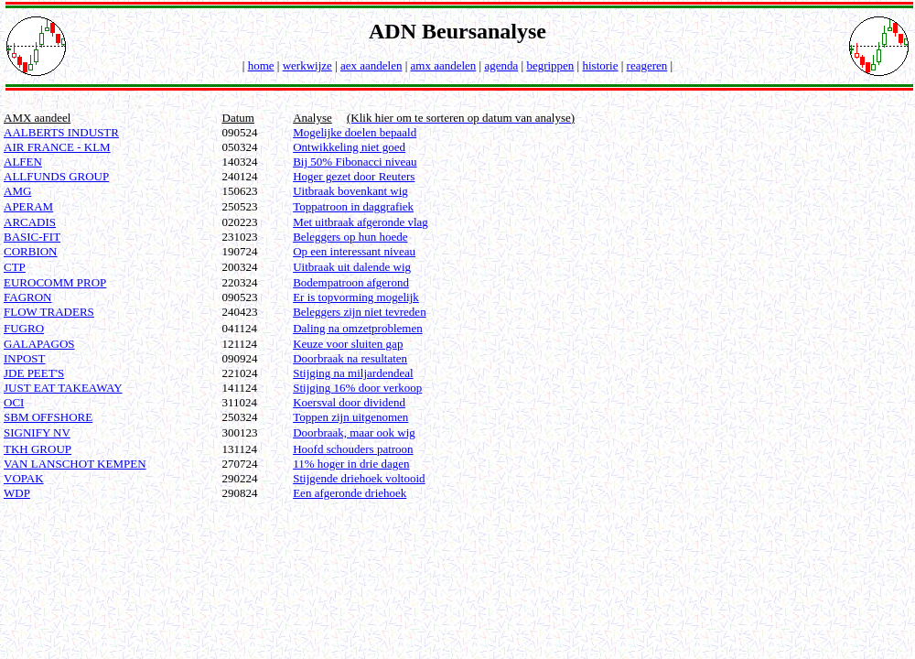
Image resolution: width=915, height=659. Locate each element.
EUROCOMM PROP (55, 282)
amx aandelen (444, 65)
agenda (501, 65)
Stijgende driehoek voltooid (359, 478)
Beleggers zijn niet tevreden (359, 312)
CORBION (31, 251)
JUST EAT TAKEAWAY (63, 387)
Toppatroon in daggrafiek (353, 206)
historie (600, 65)
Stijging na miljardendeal (353, 373)
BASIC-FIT (32, 236)
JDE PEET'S (34, 373)
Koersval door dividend (349, 402)
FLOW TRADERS (49, 312)
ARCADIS (30, 222)
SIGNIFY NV (37, 432)
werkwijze (307, 65)
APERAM (28, 206)
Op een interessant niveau (354, 251)
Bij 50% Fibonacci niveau (354, 161)
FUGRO (24, 328)
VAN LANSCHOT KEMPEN (75, 463)
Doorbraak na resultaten (350, 358)
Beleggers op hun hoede (350, 236)
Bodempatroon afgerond (351, 282)
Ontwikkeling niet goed (349, 147)
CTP (15, 267)
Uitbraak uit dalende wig (352, 267)
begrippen (550, 65)
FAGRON (28, 297)
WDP (17, 493)
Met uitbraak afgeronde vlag (360, 222)
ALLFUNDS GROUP (56, 176)
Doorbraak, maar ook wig (354, 432)
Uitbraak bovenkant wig (350, 191)
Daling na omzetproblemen (358, 328)
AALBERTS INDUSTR (61, 132)
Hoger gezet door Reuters (353, 176)
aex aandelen (371, 65)
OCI (14, 402)
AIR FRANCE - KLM (57, 147)
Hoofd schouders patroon (353, 449)
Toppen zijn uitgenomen (350, 417)
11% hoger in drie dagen (351, 463)
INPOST (25, 358)
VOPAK (24, 478)
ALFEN (23, 161)
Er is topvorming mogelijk (356, 297)
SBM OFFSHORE (48, 417)
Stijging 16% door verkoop (357, 387)
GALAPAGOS (39, 344)
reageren (647, 65)
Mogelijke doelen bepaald (354, 132)
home (261, 65)
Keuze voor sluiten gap (348, 344)
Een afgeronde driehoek (349, 493)
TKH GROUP (37, 449)
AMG (17, 191)
